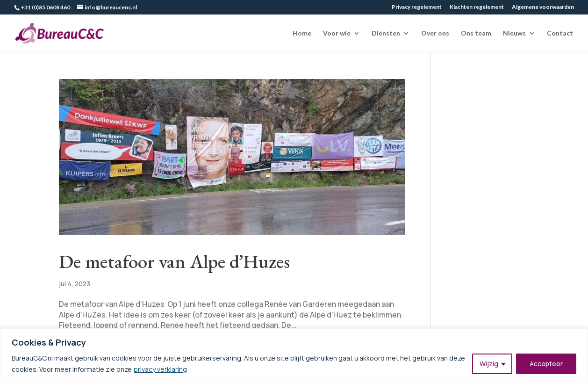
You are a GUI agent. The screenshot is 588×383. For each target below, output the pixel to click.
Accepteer (546, 363)
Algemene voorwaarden (543, 7)
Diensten (386, 33)
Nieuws (514, 33)
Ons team (476, 33)
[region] (294, 355)
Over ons (435, 33)
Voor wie (337, 33)
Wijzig (489, 363)
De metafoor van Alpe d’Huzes (174, 261)
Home (302, 33)
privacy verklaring (160, 369)
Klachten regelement (477, 7)
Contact (560, 33)
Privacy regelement (417, 7)
